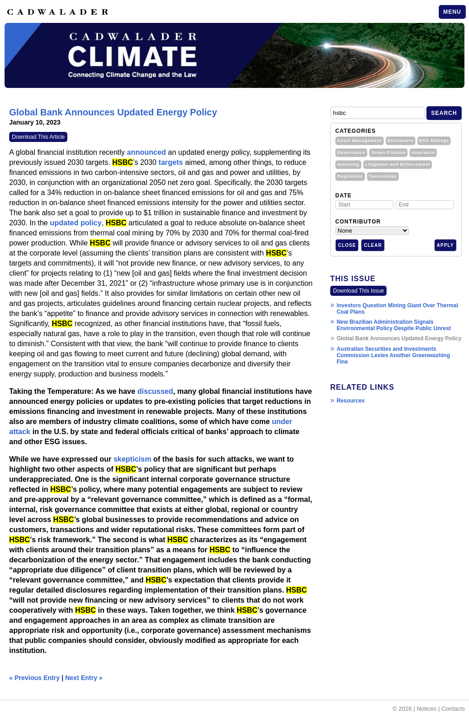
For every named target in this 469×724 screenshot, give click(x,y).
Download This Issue (358, 291)
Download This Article (38, 137)
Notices (426, 708)
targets (170, 162)
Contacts (453, 708)
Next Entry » (84, 677)
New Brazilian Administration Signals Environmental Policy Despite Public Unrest (394, 325)
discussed (155, 391)
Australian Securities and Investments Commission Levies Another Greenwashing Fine (393, 355)
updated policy (76, 223)
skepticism (133, 459)
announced (146, 152)
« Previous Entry (34, 677)
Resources (351, 400)
